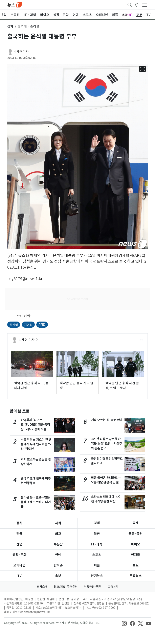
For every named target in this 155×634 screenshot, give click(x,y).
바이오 (135, 544)
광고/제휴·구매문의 (66, 586)
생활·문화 (19, 555)
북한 (97, 534)
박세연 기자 (21, 52)
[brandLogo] (14, 4)
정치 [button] (10, 26)
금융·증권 (135, 534)
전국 (19, 534)
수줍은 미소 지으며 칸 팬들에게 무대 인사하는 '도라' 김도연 (36, 444)
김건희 (28, 324)
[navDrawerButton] (145, 4)
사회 (58, 523)
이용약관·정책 (92, 586)
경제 (97, 523)
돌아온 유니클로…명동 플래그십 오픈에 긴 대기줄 (36, 502)
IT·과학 (96, 544)
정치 (19, 523)
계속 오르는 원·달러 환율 (107, 420)
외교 (58, 534)
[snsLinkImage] (124, 623)
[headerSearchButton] (130, 4)
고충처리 (113, 586)
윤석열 (13, 324)
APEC (42, 324)
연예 (58, 555)
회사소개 (42, 586)
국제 (136, 523)
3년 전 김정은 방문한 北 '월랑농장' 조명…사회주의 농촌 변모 (106, 443)
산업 (19, 544)
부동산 (58, 544)
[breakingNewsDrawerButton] (137, 4)
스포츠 (96, 555)
